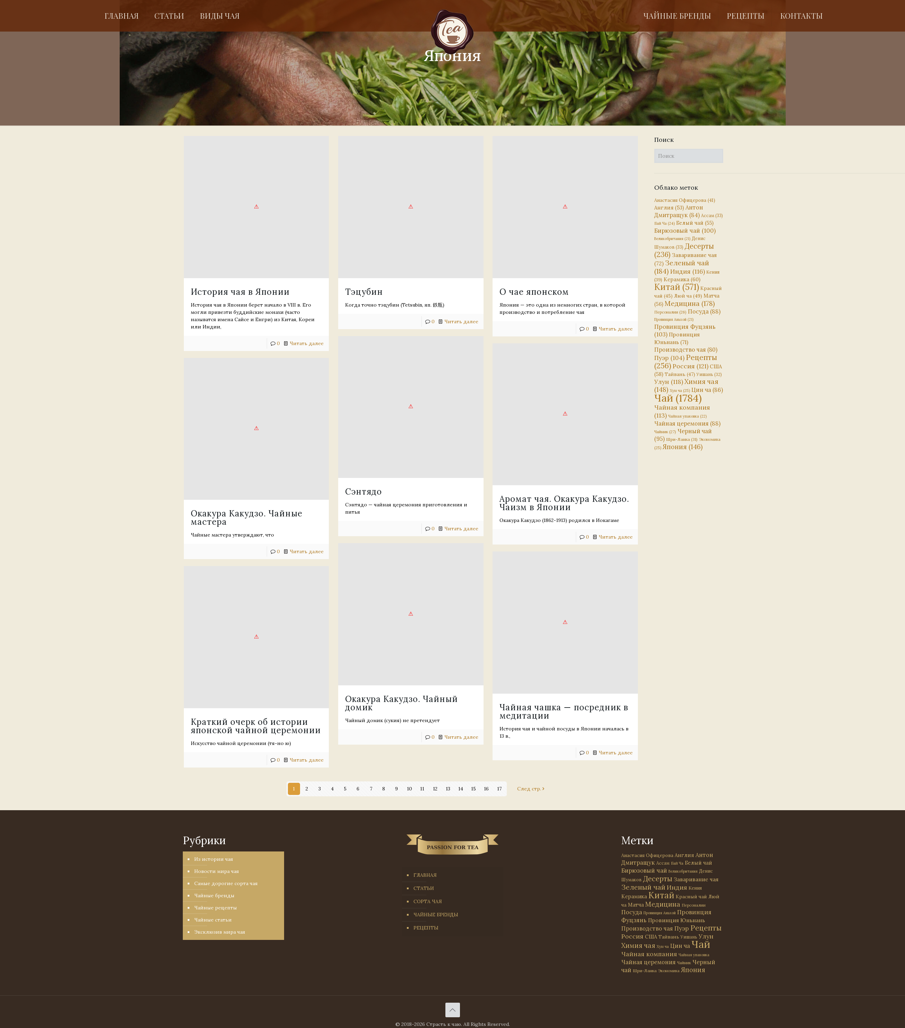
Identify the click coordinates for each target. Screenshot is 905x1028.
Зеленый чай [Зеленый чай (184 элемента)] (681, 266)
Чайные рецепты (215, 908)
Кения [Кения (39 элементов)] (695, 888)
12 (435, 789)
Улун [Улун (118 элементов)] (668, 382)
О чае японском (473, 291)
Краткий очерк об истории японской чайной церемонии (495, 677)
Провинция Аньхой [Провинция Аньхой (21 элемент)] (673, 319)
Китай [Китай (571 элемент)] (676, 286)
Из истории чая (213, 859)
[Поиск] (688, 156)
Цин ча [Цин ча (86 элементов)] (707, 390)
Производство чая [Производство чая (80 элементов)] (685, 349)
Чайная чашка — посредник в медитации (263, 669)
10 (409, 789)
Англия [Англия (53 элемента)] (669, 207)
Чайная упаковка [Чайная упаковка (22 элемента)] (687, 416)
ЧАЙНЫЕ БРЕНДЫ (435, 914)
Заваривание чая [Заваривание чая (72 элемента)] (696, 879)
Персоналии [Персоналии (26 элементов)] (670, 312)
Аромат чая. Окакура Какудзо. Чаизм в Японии (503, 482)
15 (473, 789)
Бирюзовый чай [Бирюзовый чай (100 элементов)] (685, 230)
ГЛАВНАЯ (425, 875)
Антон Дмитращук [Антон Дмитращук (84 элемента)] (678, 211)
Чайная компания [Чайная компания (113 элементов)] (649, 954)
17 (499, 789)
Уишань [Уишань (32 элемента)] (709, 374)
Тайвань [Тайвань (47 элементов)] (680, 374)
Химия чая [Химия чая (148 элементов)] (686, 385)
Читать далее (554, 516)
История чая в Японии (240, 291)
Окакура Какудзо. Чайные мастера (246, 489)
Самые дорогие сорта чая (226, 883)
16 (486, 789)
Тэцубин (333, 291)
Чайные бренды (214, 895)
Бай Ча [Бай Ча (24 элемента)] (664, 223)
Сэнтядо (333, 463)
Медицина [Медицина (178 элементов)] (690, 303)
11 (422, 789)
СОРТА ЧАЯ (427, 901)
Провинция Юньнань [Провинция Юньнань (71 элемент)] (676, 920)
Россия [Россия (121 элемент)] (690, 366)
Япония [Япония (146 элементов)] (683, 447)
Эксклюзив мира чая (219, 932)
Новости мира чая (216, 871)
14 (460, 789)
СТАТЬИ (423, 888)
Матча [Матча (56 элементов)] (636, 904)
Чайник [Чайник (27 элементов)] (665, 431)
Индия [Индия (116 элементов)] (687, 271)
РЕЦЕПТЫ (425, 928)
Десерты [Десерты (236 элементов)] (657, 878)
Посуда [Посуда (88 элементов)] (704, 311)
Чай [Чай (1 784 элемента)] (678, 397)
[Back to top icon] (452, 1010)
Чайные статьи (213, 920)
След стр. (531, 789)
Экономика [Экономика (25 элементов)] (669, 970)
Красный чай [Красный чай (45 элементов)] (691, 896)
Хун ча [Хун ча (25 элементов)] (680, 390)
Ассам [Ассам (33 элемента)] (712, 215)
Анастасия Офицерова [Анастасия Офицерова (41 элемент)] (684, 200)
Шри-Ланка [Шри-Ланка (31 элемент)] (682, 439)
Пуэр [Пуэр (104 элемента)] (669, 358)
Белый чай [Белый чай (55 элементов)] (695, 223)
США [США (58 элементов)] (651, 936)
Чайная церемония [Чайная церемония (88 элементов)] (687, 423)
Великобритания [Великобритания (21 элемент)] (672, 238)
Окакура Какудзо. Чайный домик (371, 646)
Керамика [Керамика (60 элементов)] (682, 279)
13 (448, 789)
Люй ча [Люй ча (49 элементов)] (688, 296)
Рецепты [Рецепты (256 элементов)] (685, 361)
